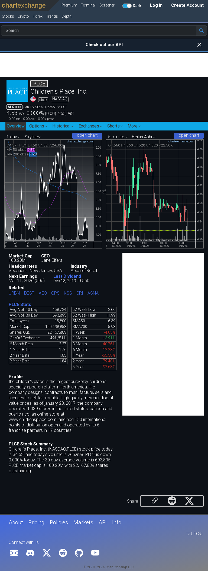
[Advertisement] (104, 65)
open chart (87, 135)
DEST (29, 293)
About (16, 522)
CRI (79, 293)
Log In (156, 5)
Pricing (36, 522)
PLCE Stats (20, 304)
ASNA (93, 293)
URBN (14, 293)
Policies (59, 522)
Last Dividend (67, 276)
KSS (68, 293)
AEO (43, 293)
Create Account (187, 5)
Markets (83, 522)
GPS (55, 293)
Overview (16, 126)
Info (116, 522)
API (103, 522)
